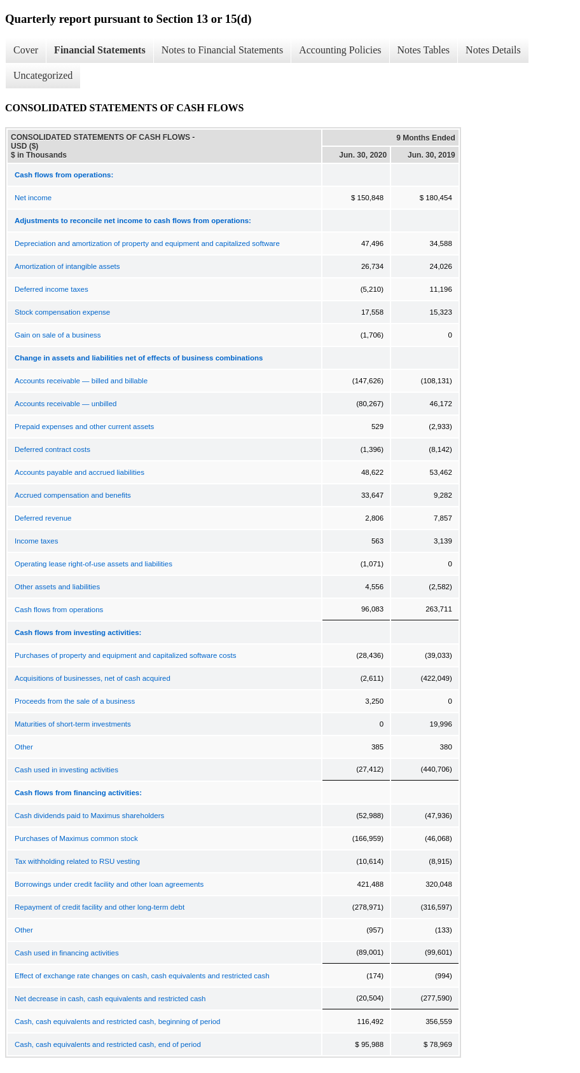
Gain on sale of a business (58, 335)
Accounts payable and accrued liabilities (79, 472)
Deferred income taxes (51, 289)
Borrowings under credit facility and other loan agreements (109, 884)
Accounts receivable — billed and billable (81, 381)
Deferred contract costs (52, 449)
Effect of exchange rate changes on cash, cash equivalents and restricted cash (142, 976)
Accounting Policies (340, 49)
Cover (25, 49)
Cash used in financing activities (67, 953)
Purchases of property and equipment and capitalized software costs (125, 655)
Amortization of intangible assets (67, 266)
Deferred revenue (43, 518)
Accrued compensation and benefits (73, 495)
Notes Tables (423, 49)
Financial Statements (100, 49)
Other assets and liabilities (57, 587)
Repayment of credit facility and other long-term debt (99, 907)
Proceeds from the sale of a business (75, 701)
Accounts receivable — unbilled (65, 403)
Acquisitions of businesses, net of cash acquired (92, 678)
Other (24, 747)
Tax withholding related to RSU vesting (77, 861)
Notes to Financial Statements (223, 49)
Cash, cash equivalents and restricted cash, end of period (108, 1044)
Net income (33, 198)
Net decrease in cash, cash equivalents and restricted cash (110, 998)
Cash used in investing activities (66, 770)
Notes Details (493, 49)
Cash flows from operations (59, 609)
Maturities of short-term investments (73, 724)
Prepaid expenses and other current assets (84, 426)
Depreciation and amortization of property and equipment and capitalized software (147, 243)
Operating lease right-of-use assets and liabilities (93, 564)
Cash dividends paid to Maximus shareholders (89, 815)
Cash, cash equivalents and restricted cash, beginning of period (117, 1021)
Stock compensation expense (62, 312)
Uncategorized (42, 75)
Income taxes (36, 541)
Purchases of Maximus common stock (76, 838)
